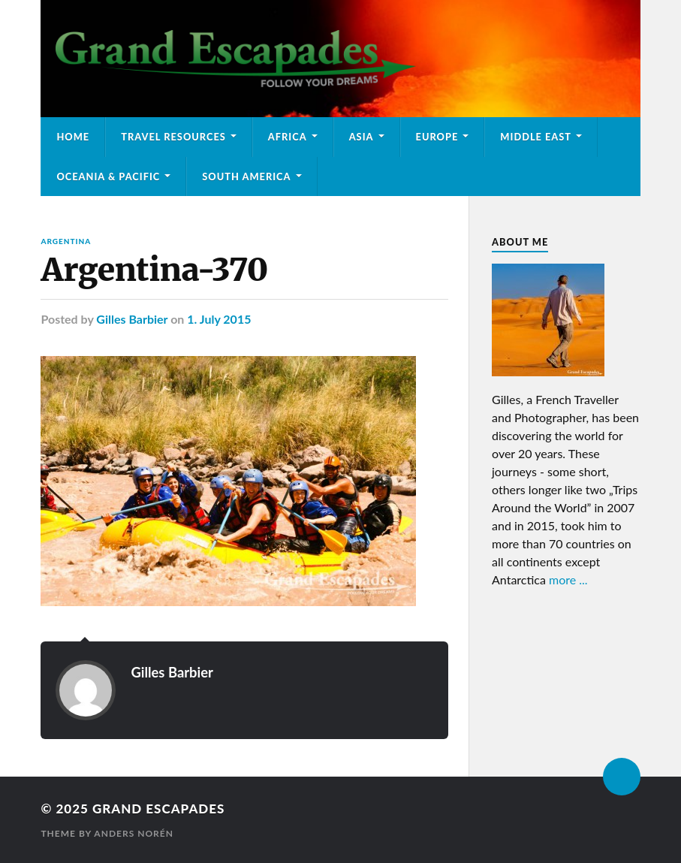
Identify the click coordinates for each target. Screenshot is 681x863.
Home (72, 137)
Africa (287, 137)
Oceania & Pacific (108, 176)
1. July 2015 (219, 319)
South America (246, 176)
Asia (361, 137)
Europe (437, 137)
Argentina (66, 241)
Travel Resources (173, 137)
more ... (568, 579)
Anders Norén (133, 833)
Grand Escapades (158, 808)
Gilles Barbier (131, 319)
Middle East (535, 137)
